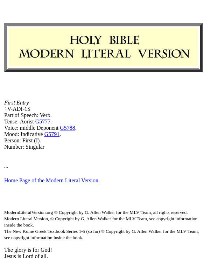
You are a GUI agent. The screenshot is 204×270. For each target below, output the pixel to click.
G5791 (52, 134)
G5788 (67, 128)
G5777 (43, 121)
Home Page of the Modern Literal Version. (52, 180)
